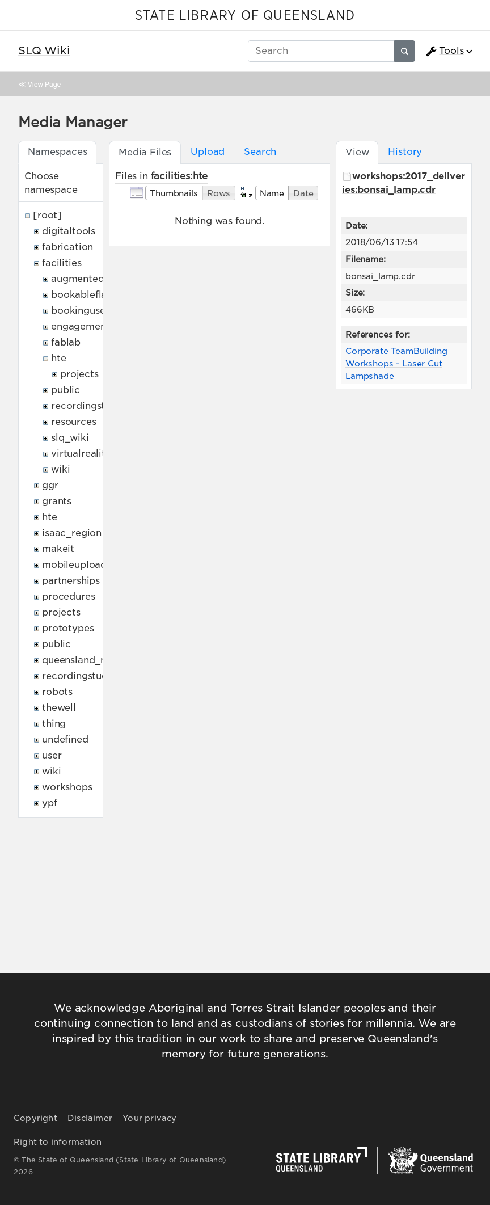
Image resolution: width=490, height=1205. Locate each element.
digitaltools (68, 231)
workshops (67, 787)
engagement (80, 326)
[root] (47, 215)
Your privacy (149, 1118)
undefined (65, 739)
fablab (66, 342)
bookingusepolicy (92, 310)
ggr (50, 485)
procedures (68, 596)
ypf (49, 803)
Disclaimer (89, 1118)
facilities (61, 263)
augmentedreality (92, 278)
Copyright (35, 1118)
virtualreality (81, 453)
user (51, 755)
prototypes (68, 628)
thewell (59, 707)
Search (260, 151)
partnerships (71, 580)
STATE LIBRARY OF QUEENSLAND (245, 16)
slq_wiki (70, 437)
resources (73, 421)
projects (79, 374)
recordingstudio (88, 406)
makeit (58, 548)
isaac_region (72, 533)
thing (54, 723)
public (65, 390)
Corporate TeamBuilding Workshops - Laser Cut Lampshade (396, 363)
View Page (44, 84)
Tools (444, 51)
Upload (208, 151)
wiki (60, 469)
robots (57, 691)
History (405, 151)
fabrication (67, 247)
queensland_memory (91, 660)
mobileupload (74, 564)
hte (58, 358)
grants (56, 501)
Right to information (58, 1142)
